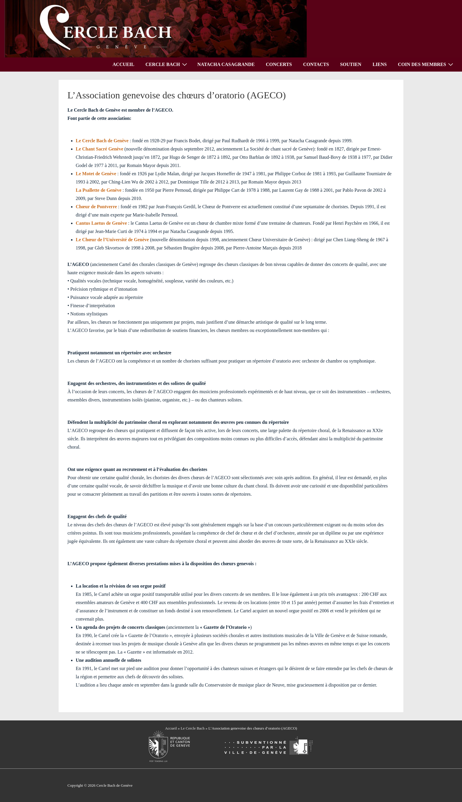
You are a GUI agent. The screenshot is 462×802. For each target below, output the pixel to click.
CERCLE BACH (167, 64)
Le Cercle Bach (192, 728)
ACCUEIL (123, 64)
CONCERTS (279, 64)
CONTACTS (316, 64)
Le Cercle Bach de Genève (102, 140)
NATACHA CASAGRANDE (226, 64)
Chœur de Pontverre (96, 206)
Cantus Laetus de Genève (101, 223)
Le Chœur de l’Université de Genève (112, 239)
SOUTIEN (350, 64)
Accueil (171, 728)
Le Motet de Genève (96, 173)
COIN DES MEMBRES (426, 64)
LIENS (379, 64)
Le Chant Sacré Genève (99, 148)
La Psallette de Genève (98, 190)
